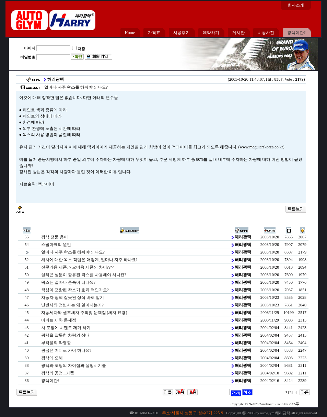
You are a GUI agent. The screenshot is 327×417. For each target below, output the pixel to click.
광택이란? (50, 380)
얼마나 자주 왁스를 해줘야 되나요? (73, 252)
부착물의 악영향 (56, 342)
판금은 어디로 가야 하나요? (66, 350)
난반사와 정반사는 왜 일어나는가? (72, 305)
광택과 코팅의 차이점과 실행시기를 (73, 365)
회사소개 (296, 5)
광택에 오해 (52, 358)
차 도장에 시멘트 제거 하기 (66, 327)
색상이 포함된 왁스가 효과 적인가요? (75, 290)
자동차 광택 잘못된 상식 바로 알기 (72, 297)
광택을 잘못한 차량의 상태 (65, 335)
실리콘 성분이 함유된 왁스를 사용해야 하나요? (83, 274)
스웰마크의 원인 (56, 244)
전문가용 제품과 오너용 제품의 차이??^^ (78, 267)
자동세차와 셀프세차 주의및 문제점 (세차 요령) (84, 312)
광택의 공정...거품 (57, 373)
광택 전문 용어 (54, 237)
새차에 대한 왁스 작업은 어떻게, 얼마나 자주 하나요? (89, 259)
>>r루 (294, 404)
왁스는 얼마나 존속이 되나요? (68, 282)
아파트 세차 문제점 (58, 320)
